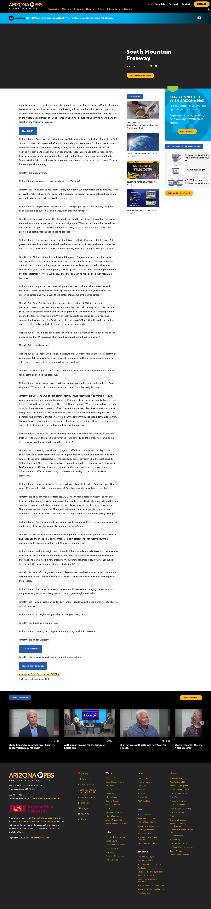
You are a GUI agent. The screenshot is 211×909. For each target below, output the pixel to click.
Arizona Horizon (145, 782)
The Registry (143, 868)
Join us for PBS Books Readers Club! (142, 211)
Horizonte (142, 786)
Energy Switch (111, 793)
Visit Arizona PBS (177, 812)
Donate (83, 773)
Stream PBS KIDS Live (146, 818)
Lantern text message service (149, 826)
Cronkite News (144, 797)
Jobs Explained (111, 797)
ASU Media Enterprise (29, 821)
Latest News (143, 778)
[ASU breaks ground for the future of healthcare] (89, 710)
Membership (175, 839)
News (140, 773)
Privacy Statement (86, 797)
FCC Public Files (85, 779)
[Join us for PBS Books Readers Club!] (143, 190)
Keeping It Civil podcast (115, 856)
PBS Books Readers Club (179, 805)
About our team (144, 893)
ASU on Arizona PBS (114, 820)
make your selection (178, 193)
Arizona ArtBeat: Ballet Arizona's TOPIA (39, 674)
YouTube (83, 813)
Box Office (174, 797)
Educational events (145, 860)
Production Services (178, 801)
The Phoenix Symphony (115, 845)
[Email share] (157, 66)
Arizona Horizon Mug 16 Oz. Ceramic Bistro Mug (197, 158)
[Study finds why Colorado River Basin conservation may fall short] (34, 710)
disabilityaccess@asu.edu (49, 798)
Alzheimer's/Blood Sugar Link (34, 679)
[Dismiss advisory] (199, 18)
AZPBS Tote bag (196, 169)
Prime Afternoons (113, 816)
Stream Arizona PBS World (116, 824)
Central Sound (111, 841)
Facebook (83, 802)
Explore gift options (178, 820)
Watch (109, 773)
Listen (109, 832)
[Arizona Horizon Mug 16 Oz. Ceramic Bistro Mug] (175, 153)
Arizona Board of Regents (38, 838)
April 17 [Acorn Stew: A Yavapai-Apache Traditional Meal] (133, 122)
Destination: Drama (114, 812)
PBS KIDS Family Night (147, 822)
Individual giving (176, 836)
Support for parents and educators (147, 880)
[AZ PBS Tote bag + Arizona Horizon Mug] (175, 177)
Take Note (110, 852)
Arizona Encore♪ (112, 848)
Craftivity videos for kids (147, 830)
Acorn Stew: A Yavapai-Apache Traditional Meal (142, 127)
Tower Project (176, 851)
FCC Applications (86, 784)
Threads (83, 819)
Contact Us (174, 816)
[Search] (207, 9)
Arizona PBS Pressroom (179, 789)
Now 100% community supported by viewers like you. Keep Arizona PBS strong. (69, 18)
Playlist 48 (110, 808)
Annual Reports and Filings (181, 808)
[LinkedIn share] (152, 66)
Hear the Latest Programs (116, 837)
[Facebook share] (147, 66)
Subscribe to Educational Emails (151, 889)
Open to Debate (112, 801)
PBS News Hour (144, 801)
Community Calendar (179, 793)
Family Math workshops (147, 843)
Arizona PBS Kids (144, 814)
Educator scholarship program (150, 872)
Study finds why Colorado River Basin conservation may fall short (30, 746)
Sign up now (187, 131)
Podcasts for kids (144, 833)
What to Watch (112, 778)
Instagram (84, 808)
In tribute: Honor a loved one (182, 847)
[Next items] (202, 723)
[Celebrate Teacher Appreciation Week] (143, 162)
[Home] (25, 5)
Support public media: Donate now (182, 831)
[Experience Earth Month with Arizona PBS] (143, 134)
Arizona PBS (46, 821)
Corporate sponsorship (179, 843)
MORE (191, 698)
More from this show (140, 75)
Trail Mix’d (110, 786)
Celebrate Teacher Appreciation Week (142, 183)
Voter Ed (141, 793)
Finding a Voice (112, 860)
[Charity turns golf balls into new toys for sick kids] (145, 710)
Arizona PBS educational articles (151, 885)
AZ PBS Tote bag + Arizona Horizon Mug (197, 181)
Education (143, 851)
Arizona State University (43, 818)
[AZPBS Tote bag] (175, 165)
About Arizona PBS (177, 782)
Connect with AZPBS (178, 778)
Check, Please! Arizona (115, 782)
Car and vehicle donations (180, 855)
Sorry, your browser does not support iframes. (63, 64)
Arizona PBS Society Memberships (178, 825)
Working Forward (113, 805)
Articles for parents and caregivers (147, 838)
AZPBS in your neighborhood (149, 864)
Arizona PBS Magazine (179, 786)
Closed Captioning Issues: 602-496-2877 (87, 790)
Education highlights (146, 857)
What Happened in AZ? (115, 789)
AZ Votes (141, 789)
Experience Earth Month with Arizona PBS (142, 155)
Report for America (146, 876)
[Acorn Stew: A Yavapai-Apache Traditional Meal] (143, 102)
